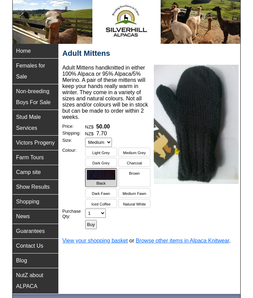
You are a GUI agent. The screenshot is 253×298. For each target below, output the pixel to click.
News (23, 216)
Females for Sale (30, 71)
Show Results (33, 187)
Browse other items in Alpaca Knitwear (182, 241)
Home (23, 51)
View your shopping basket (95, 241)
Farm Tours (30, 157)
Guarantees (30, 231)
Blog (21, 260)
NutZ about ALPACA (29, 280)
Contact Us (29, 246)
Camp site (28, 172)
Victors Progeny (35, 143)
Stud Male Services (28, 122)
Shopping (27, 201)
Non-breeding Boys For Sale (33, 96)
